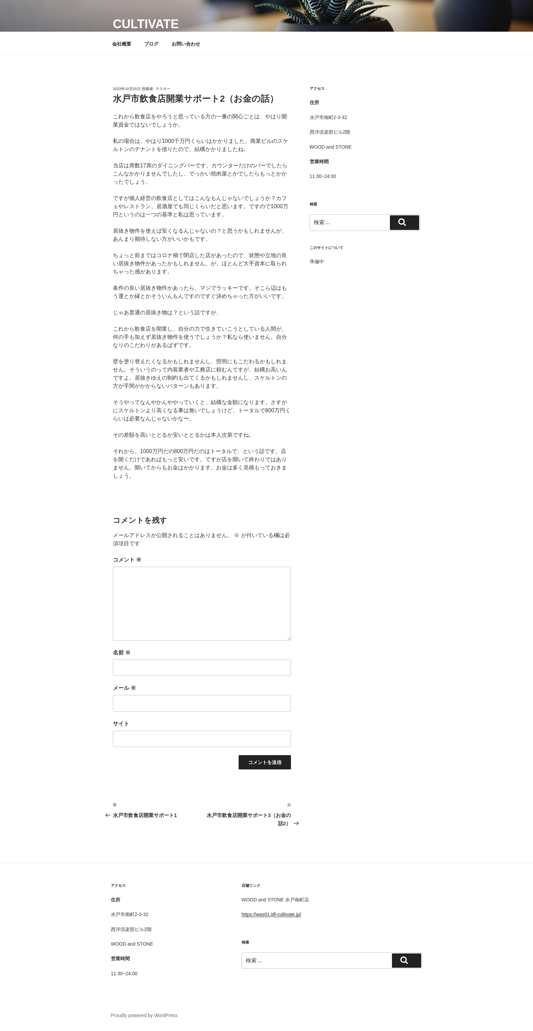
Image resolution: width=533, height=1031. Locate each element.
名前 (122, 652)
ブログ (151, 44)
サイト (121, 724)
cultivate (146, 24)
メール (124, 688)
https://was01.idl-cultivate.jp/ (271, 914)
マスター (162, 89)
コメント (127, 560)
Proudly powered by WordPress (144, 1015)
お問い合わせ (186, 44)
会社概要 (121, 44)
